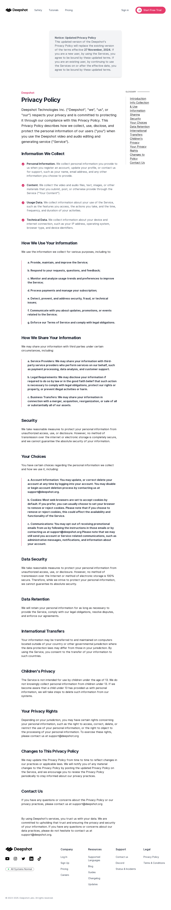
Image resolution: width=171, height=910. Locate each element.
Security (135, 118)
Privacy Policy (151, 856)
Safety (38, 10)
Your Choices (138, 122)
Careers (65, 874)
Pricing (69, 10)
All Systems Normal (20, 869)
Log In (64, 856)
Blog (90, 866)
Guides (92, 872)
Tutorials (53, 10)
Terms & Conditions (154, 862)
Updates (93, 884)
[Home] (16, 10)
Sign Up (65, 862)
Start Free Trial (152, 10)
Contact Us (137, 162)
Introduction (138, 98)
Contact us (122, 856)
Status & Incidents (126, 868)
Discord (120, 862)
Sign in (125, 10)
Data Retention (140, 126)
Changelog (94, 878)
